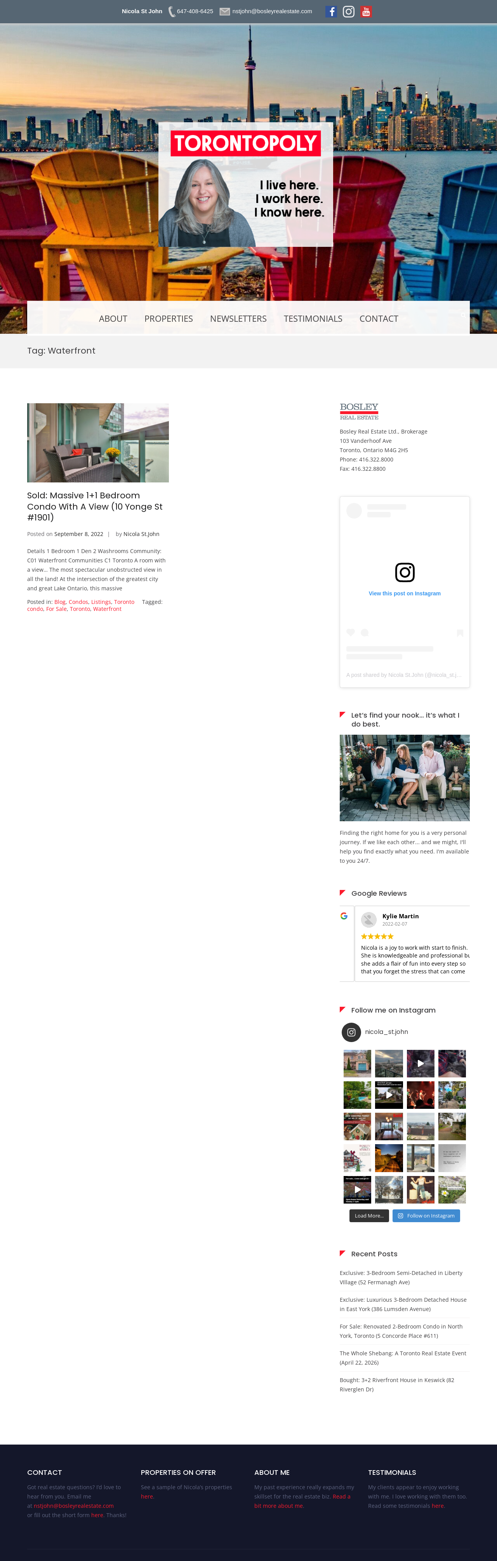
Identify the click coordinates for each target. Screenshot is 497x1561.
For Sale (56, 608)
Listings (101, 601)
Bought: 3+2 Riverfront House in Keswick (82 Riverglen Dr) (397, 1384)
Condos (78, 601)
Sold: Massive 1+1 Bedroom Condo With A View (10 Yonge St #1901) (95, 506)
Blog (60, 601)
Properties (168, 318)
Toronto (124, 601)
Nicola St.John (141, 534)
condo (35, 608)
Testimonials (313, 318)
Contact (379, 318)
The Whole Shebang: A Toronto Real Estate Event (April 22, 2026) (403, 1357)
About (113, 318)
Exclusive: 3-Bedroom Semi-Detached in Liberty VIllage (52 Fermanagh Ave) (401, 1277)
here (97, 1515)
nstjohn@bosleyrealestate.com (74, 1505)
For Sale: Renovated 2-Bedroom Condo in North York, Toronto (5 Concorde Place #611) (401, 1331)
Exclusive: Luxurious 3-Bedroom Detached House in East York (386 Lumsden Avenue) (403, 1304)
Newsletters (238, 318)
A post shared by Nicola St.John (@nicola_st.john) (406, 675)
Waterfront (107, 608)
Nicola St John (142, 11)
